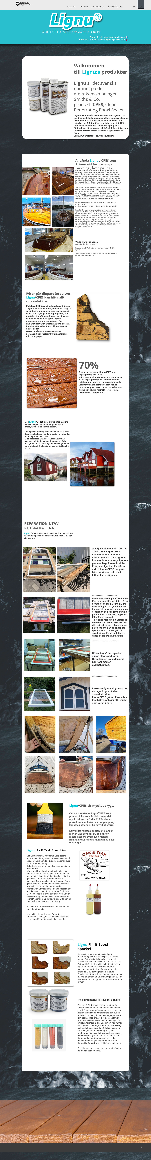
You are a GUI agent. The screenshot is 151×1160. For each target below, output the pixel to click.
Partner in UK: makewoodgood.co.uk (107, 37)
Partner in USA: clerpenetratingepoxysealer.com (102, 39)
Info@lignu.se (24, 3)
